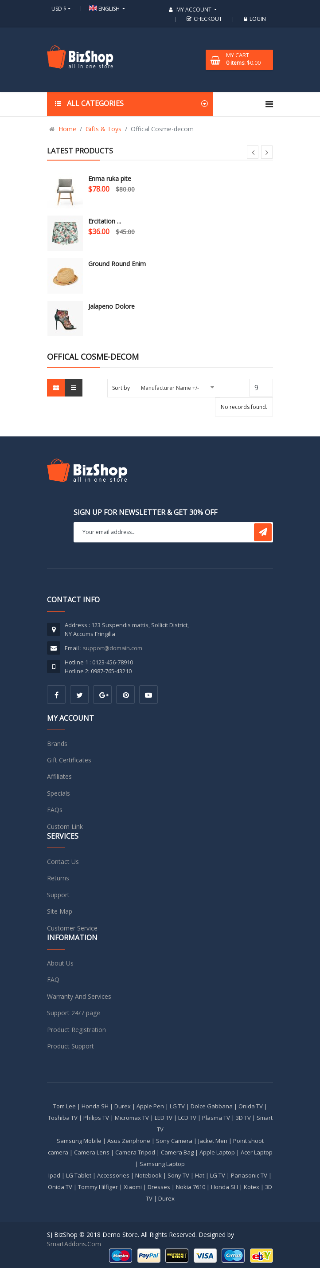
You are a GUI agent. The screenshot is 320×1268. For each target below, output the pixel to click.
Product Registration (76, 1029)
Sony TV (178, 1175)
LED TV (163, 1118)
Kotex (251, 1187)
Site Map (59, 911)
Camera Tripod (135, 1152)
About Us (60, 963)
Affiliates (59, 776)
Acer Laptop (257, 1152)
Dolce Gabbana (212, 1106)
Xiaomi (133, 1187)
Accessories (113, 1175)
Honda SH (95, 1106)
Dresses (159, 1187)
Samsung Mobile (79, 1141)
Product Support (70, 1046)
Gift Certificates (69, 760)
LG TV (177, 1106)
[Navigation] (269, 104)
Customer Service (72, 928)
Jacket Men (212, 1141)
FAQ (53, 979)
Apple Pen (150, 1106)
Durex (122, 1106)
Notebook (148, 1175)
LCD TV (187, 1118)
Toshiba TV (63, 1118)
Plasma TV (216, 1118)
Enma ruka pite (109, 178)
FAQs (54, 809)
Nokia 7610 (190, 1187)
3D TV (243, 1118)
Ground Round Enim (117, 263)
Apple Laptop (217, 1152)
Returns (58, 878)
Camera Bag (177, 1152)
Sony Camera (174, 1141)
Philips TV (96, 1118)
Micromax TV (132, 1118)
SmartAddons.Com (74, 1244)
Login (254, 19)
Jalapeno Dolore (111, 306)
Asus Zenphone (128, 1141)
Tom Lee (64, 1106)
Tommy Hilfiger (98, 1187)
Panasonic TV (249, 1175)
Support (58, 895)
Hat (199, 1175)
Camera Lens (91, 1152)
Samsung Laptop (162, 1164)
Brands (57, 743)
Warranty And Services (79, 996)
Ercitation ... (104, 221)
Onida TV (250, 1106)
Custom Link (65, 826)
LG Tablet (78, 1175)
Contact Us (63, 861)
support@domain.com (112, 648)
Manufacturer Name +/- (170, 388)
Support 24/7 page (73, 1013)
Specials (58, 793)
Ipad (54, 1175)
